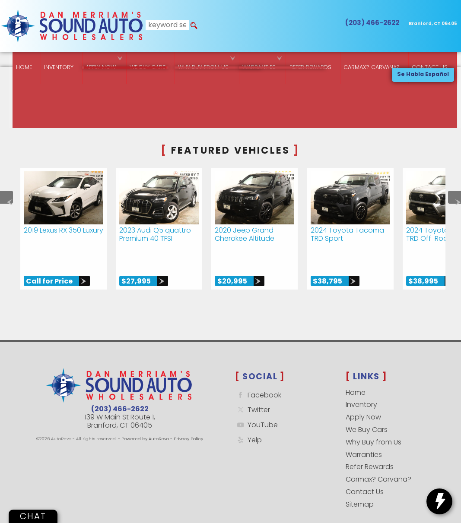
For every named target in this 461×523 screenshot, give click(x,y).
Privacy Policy (188, 424)
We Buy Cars (142, 60)
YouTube (256, 410)
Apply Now (363, 403)
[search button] (191, 26)
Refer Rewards (370, 452)
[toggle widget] (439, 501)
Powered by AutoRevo (145, 424)
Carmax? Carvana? (378, 465)
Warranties (256, 60)
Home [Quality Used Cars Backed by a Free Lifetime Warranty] (12, 60)
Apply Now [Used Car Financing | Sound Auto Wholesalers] (93, 60)
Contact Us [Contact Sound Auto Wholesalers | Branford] (433, 60)
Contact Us (365, 477)
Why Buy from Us (373, 428)
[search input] (165, 26)
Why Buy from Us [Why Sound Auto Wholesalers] (199, 60)
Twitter (252, 395)
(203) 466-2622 (120, 395)
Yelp (248, 425)
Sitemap (360, 490)
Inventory (49, 60)
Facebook (258, 380)
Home (356, 378)
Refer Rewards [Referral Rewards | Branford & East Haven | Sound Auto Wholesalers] (310, 60)
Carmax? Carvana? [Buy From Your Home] (373, 60)
